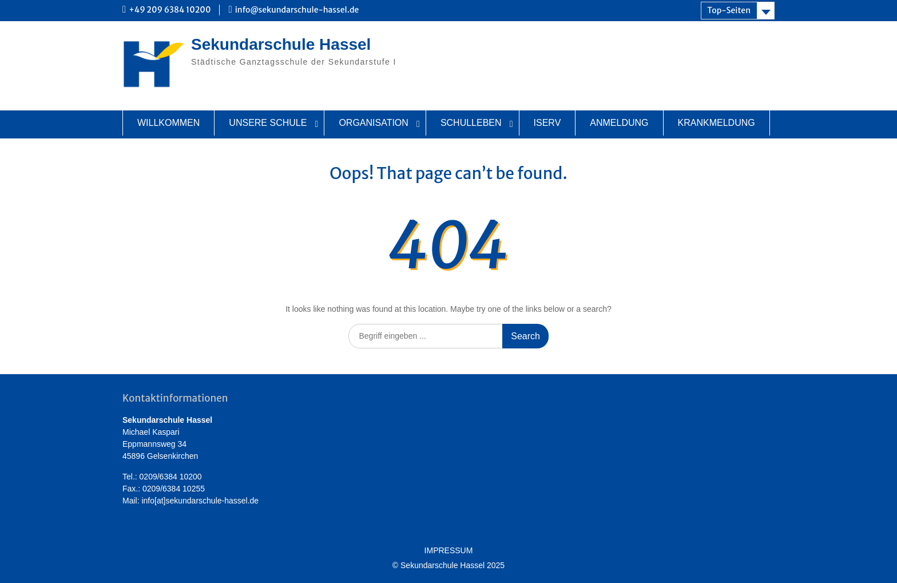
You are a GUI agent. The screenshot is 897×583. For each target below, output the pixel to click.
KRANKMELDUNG (716, 123)
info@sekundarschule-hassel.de (297, 10)
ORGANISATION (373, 123)
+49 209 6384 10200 (170, 10)
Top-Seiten (729, 10)
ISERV (547, 123)
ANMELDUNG (619, 123)
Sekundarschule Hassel (281, 44)
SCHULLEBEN (471, 123)
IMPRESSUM (448, 550)
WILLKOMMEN (168, 123)
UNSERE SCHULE (268, 123)
